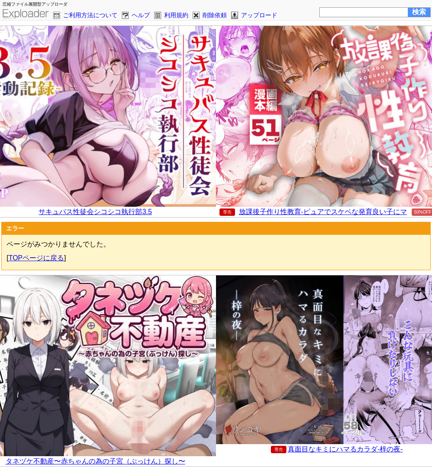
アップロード (259, 15)
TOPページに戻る (36, 258)
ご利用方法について (90, 15)
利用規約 (176, 15)
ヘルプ (141, 15)
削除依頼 (215, 15)
